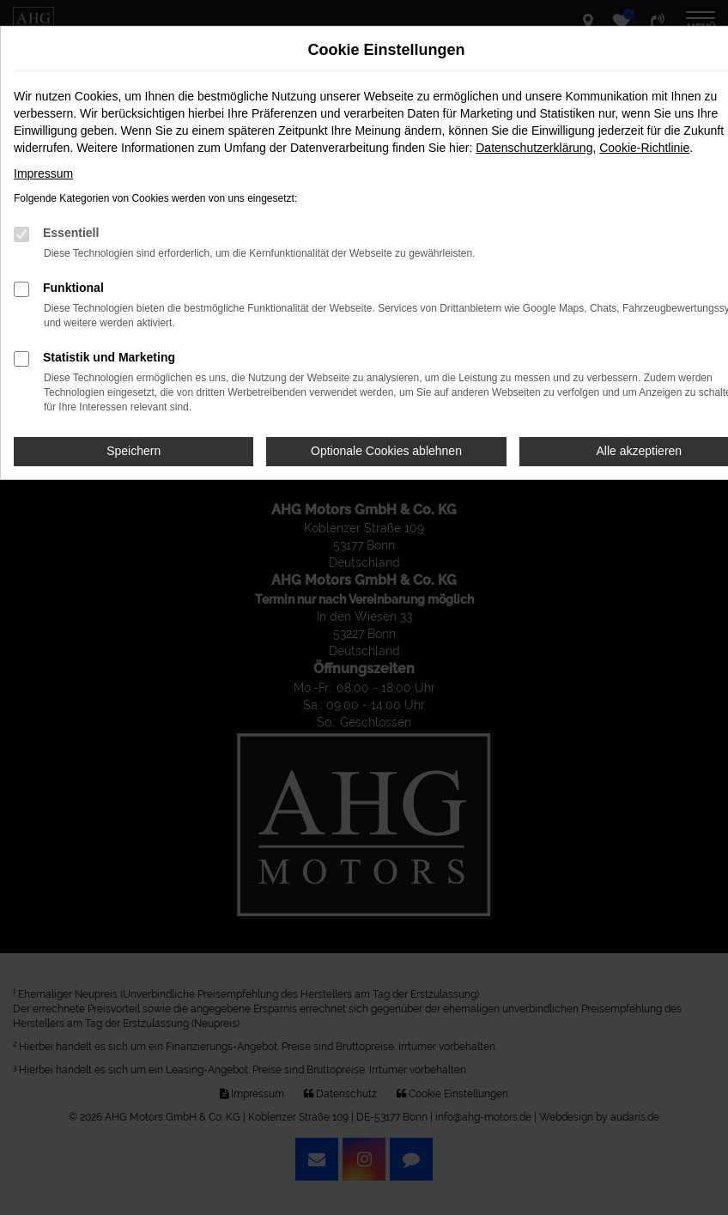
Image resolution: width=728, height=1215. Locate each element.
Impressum (43, 173)
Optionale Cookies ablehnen (386, 451)
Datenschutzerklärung (534, 148)
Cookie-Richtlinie (644, 148)
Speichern (133, 451)
